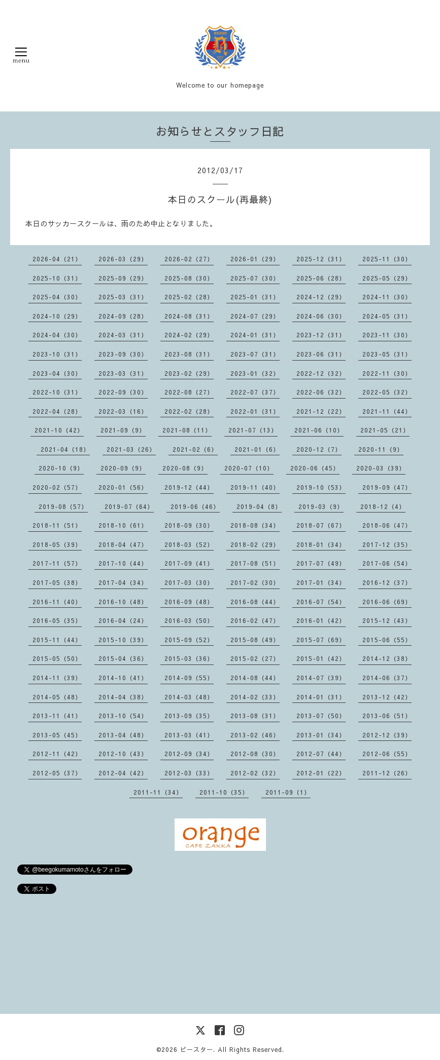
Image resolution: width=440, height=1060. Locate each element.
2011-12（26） (387, 773)
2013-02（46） (255, 735)
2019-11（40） (255, 487)
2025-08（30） (189, 278)
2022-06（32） (321, 392)
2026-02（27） (189, 259)
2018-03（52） (189, 544)
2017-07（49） (321, 563)
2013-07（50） (321, 716)
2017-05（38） (57, 582)
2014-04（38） (123, 697)
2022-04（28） (57, 411)
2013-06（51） (387, 716)
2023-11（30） (387, 335)
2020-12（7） (319, 449)
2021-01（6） (257, 449)
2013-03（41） (189, 735)
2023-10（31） (57, 354)
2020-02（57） (57, 487)
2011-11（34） (158, 792)
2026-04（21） (57, 259)
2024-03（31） (123, 335)
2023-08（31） (189, 354)
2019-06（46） (195, 506)
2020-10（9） (61, 468)
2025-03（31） (123, 297)
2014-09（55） (189, 678)
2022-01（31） (255, 411)
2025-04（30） (57, 297)
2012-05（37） (57, 773)
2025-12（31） (321, 259)
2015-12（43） (387, 620)
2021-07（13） (253, 430)
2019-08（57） (63, 506)
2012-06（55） (387, 754)
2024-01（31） (255, 335)
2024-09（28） (123, 316)
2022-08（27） (189, 392)
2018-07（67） (321, 525)
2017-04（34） (123, 582)
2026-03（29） (123, 259)
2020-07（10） (249, 468)
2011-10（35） (224, 792)
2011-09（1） (288, 792)
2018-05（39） (57, 544)
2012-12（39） (387, 735)
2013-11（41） (57, 716)
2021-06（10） (319, 430)
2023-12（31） (321, 335)
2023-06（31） (321, 354)
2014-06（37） (387, 678)
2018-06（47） (387, 525)
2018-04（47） (123, 544)
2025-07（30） (255, 278)
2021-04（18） (65, 449)
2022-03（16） (123, 411)
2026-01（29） (255, 259)
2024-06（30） (321, 316)
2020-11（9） (380, 449)
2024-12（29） (321, 297)
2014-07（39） (321, 678)
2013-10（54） (123, 716)
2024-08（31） (189, 316)
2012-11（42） (57, 754)
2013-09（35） (189, 716)
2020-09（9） (123, 468)
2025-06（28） (321, 278)
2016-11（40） (57, 602)
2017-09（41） (189, 563)
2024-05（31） (387, 316)
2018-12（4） (382, 506)
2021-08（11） (187, 430)
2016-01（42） (321, 620)
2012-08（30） (255, 754)
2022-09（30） (123, 392)
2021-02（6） (195, 449)
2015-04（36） (123, 658)
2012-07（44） (321, 754)
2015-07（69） (321, 640)
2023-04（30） (57, 373)
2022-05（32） (387, 392)
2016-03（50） (189, 620)
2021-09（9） (123, 430)
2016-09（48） (189, 602)
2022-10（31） (57, 392)
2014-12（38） (387, 658)
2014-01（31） (321, 697)
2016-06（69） (387, 602)
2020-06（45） (315, 468)
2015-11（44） (57, 640)
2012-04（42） (123, 773)
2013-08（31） (255, 716)
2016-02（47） (255, 620)
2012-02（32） (255, 773)
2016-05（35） (57, 620)
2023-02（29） (189, 373)
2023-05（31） (387, 354)
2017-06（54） (387, 563)
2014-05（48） (57, 697)
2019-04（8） (259, 506)
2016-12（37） (387, 582)
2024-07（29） (255, 316)
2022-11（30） (387, 373)
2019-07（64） (129, 506)
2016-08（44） (255, 602)
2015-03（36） (189, 658)
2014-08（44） (255, 678)
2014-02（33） (255, 697)
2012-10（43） (123, 754)
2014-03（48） (189, 697)
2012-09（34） (189, 754)
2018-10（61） (123, 525)
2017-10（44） (123, 563)
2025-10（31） (57, 278)
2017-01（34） (321, 582)
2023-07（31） (255, 354)
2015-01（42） (321, 658)
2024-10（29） (57, 316)
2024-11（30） (387, 297)
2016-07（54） (321, 602)
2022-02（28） (189, 411)
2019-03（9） (321, 506)
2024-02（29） (189, 335)
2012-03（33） (189, 773)
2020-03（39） (380, 468)
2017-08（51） (255, 563)
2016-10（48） (123, 602)
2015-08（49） (255, 640)
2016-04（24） (123, 620)
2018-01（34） (321, 544)
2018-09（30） (189, 525)
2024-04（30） (57, 335)
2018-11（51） (57, 525)
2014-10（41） (123, 678)
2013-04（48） (123, 735)
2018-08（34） (255, 525)
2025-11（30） (387, 259)
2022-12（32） (321, 373)
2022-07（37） (255, 392)
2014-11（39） (57, 678)
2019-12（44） (189, 487)
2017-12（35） (387, 544)
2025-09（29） (123, 278)
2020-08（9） (185, 468)
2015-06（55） (387, 640)
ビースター (196, 1049)
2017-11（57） (57, 563)
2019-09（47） (387, 487)
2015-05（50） (57, 658)
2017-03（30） (189, 582)
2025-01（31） (255, 297)
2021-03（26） (131, 449)
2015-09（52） (189, 640)
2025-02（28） (189, 297)
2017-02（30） (255, 582)
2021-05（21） (385, 430)
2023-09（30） (123, 354)
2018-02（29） (255, 544)
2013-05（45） (57, 735)
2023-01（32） (255, 373)
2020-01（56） (123, 487)
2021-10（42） (59, 430)
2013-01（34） (321, 735)
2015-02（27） (255, 658)
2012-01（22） (321, 773)
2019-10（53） (321, 487)
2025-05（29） (387, 278)
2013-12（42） (387, 697)
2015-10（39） (123, 640)
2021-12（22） (321, 411)
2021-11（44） (387, 411)
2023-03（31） (123, 373)
